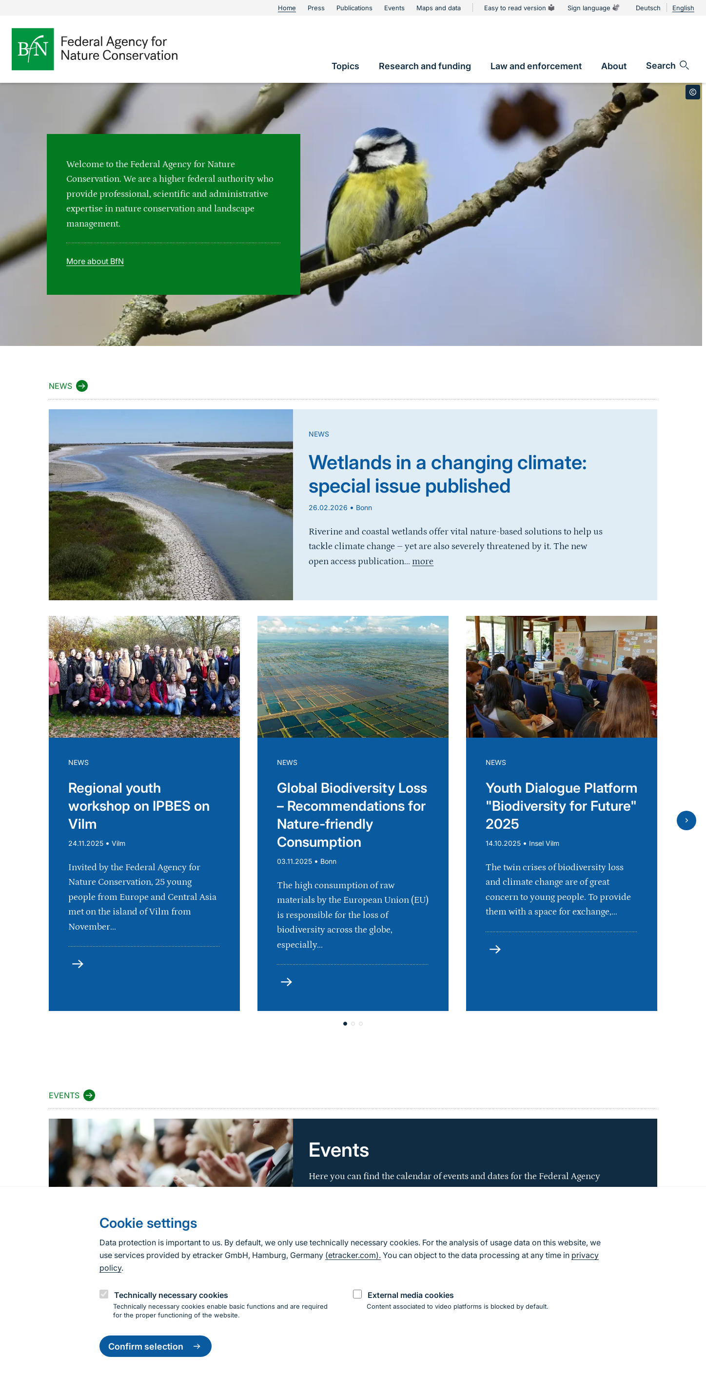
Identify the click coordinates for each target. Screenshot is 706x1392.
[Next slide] (686, 820)
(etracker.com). (353, 1255)
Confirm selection (155, 1346)
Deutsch (648, 8)
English (683, 8)
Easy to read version (520, 8)
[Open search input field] (668, 65)
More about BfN (95, 261)
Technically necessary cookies (171, 1295)
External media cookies (411, 1295)
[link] (345, 66)
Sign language (594, 8)
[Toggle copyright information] (692, 92)
